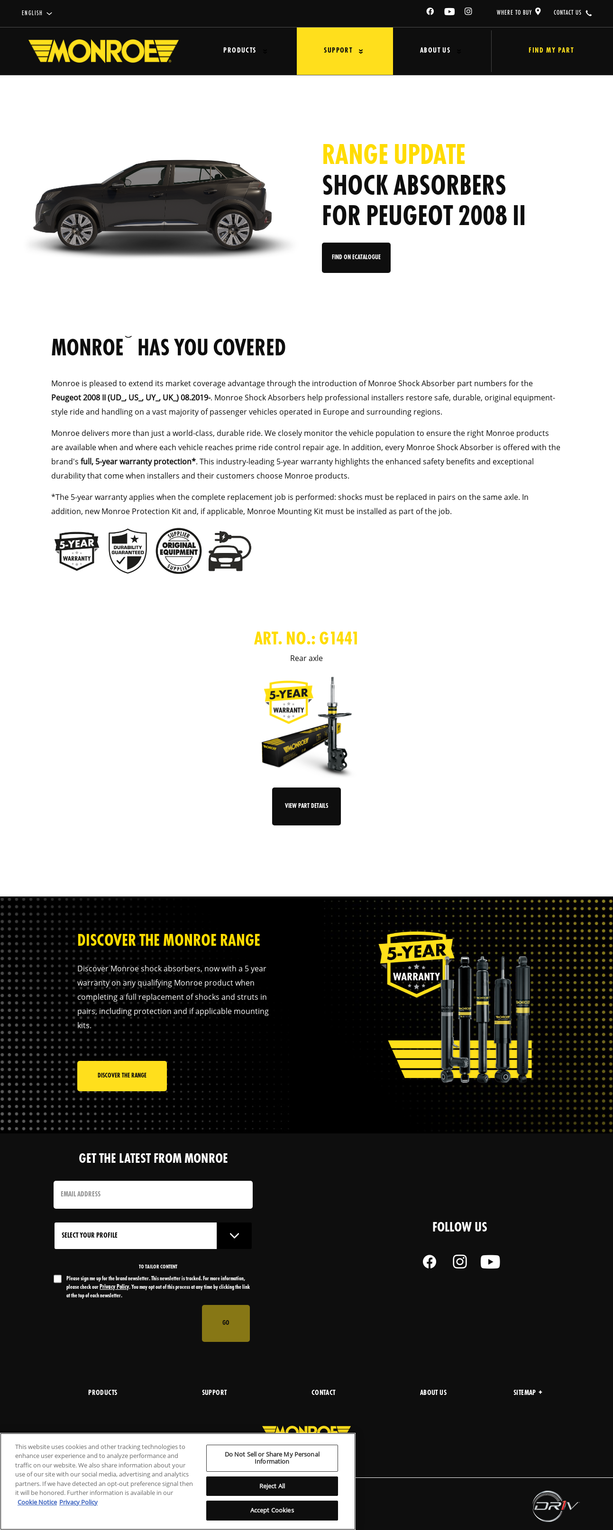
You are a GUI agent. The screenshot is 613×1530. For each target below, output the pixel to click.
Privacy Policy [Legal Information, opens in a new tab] (78, 1502)
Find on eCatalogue (357, 261)
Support (328, 50)
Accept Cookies (272, 1510)
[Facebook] (430, 13)
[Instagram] (469, 13)
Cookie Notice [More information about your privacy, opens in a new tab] (37, 1502)
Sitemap (527, 1393)
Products (236, 50)
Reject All (272, 1486)
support (214, 1393)
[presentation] (126, 1323)
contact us (568, 12)
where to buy (514, 12)
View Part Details (306, 806)
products (102, 1393)
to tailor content (158, 1267)
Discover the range (122, 1078)
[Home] (103, 51)
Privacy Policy (114, 1287)
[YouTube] (450, 13)
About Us (419, 50)
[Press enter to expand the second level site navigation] (261, 51)
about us (433, 1393)
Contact (323, 1393)
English (32, 13)
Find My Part (542, 50)
